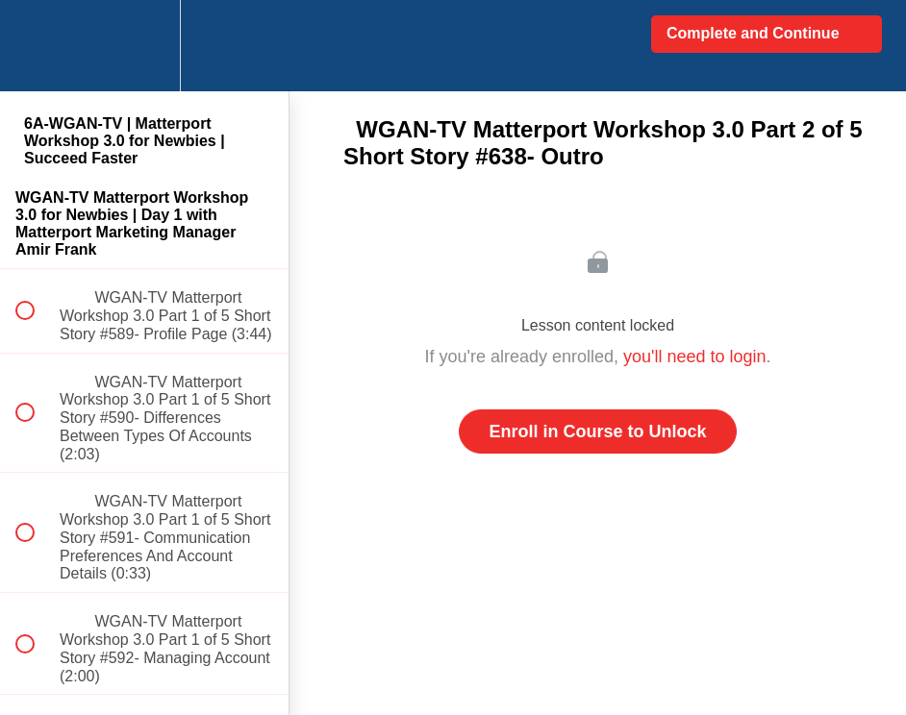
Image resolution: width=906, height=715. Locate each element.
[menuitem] (144, 45)
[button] (35, 45)
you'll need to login (695, 356)
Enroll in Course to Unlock (597, 431)
